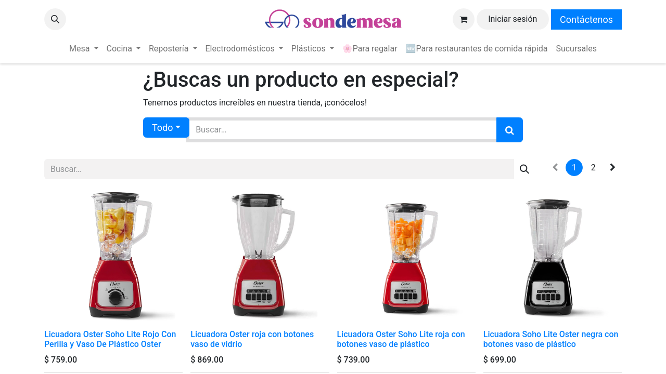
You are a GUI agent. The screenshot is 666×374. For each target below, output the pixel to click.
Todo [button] (162, 127)
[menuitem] (83, 48)
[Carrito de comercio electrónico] (464, 19)
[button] (55, 19)
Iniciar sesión (512, 19)
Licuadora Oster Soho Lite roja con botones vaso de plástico (401, 339)
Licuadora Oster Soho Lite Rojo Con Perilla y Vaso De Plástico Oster (110, 339)
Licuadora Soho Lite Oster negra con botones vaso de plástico (551, 339)
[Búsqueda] (509, 129)
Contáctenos (586, 19)
